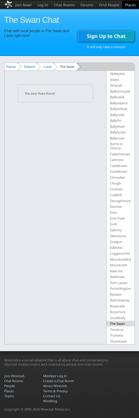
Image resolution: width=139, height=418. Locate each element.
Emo (113, 212)
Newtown (117, 276)
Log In (42, 4)
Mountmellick (120, 259)
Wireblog (50, 401)
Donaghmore (120, 200)
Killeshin (116, 247)
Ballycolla (117, 114)
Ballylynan (118, 132)
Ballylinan (117, 126)
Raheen (116, 294)
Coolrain (116, 189)
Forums (86, 4)
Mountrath (118, 265)
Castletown (118, 165)
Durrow (116, 206)
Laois (48, 66)
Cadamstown (120, 154)
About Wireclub (55, 386)
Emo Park (117, 218)
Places (130, 4)
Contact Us (51, 396)
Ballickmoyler (120, 91)
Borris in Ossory (116, 146)
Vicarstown (118, 341)
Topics (9, 396)
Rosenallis (117, 306)
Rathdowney (120, 300)
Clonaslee (117, 177)
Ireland (29, 66)
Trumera (116, 335)
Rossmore (118, 312)
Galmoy (116, 230)
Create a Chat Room (58, 381)
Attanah (116, 85)
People (9, 386)
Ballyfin (115, 120)
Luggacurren (120, 253)
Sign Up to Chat (106, 36)
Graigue (116, 241)
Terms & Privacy (55, 391)
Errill (113, 224)
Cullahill (116, 194)
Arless (114, 79)
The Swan (117, 323)
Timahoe (116, 329)
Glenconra (118, 236)
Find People (109, 4)
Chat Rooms (64, 4)
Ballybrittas (118, 108)
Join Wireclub (14, 376)
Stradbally (118, 318)
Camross (116, 159)
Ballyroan (117, 138)
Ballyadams (119, 103)
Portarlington (120, 288)
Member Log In (55, 376)
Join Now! (23, 4)
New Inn (116, 271)
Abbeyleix (117, 73)
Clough (115, 183)
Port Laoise (118, 282)
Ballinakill (117, 97)
